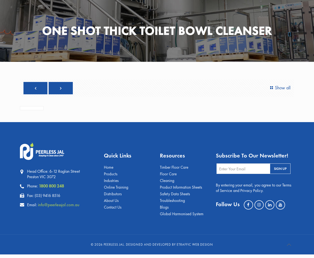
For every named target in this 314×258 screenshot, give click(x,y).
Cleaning (167, 183)
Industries (111, 183)
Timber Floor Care (174, 169)
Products (110, 176)
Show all (279, 88)
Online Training (116, 189)
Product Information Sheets (181, 189)
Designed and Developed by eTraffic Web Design (169, 248)
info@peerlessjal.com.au (60, 206)
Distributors (113, 196)
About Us (111, 203)
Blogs (164, 210)
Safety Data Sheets (175, 196)
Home (109, 169)
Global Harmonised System (182, 217)
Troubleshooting (172, 203)
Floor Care (168, 176)
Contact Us (113, 210)
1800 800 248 (53, 187)
